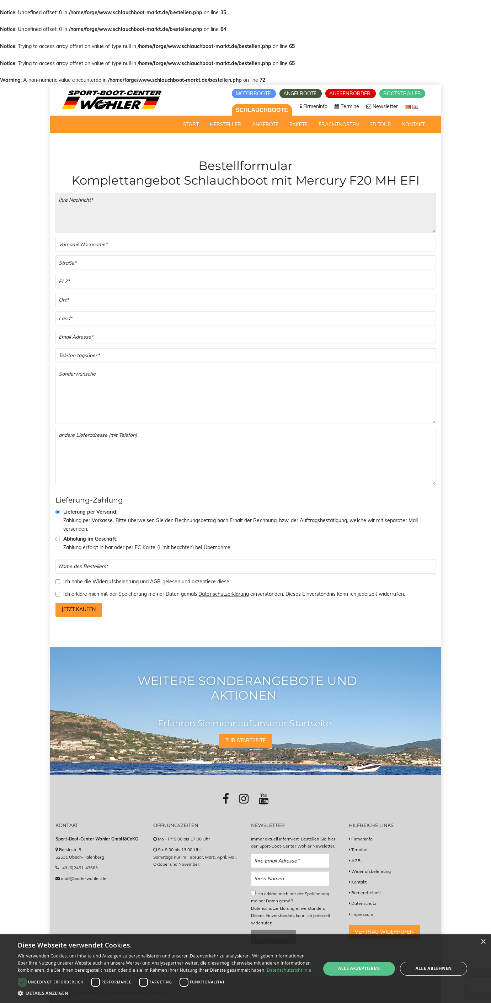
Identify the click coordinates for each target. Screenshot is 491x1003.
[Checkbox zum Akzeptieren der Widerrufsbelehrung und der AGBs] (57, 581)
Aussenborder (350, 93)
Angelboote (300, 93)
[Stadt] (245, 300)
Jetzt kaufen (79, 609)
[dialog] (245, 968)
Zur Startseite (245, 740)
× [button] (483, 942)
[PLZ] (245, 281)
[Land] (245, 318)
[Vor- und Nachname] (245, 244)
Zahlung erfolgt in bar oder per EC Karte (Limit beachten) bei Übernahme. (147, 543)
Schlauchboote (262, 110)
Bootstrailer (402, 93)
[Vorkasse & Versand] (57, 512)
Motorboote (254, 93)
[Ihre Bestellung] (245, 213)
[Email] (245, 337)
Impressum (362, 914)
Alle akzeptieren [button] (359, 968)
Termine (359, 849)
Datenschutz (364, 903)
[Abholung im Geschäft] (57, 539)
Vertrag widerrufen (384, 932)
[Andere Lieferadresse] (245, 456)
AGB (155, 581)
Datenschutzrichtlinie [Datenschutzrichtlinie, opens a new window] (289, 970)
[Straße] (245, 262)
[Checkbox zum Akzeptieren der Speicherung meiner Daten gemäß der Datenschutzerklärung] (57, 594)
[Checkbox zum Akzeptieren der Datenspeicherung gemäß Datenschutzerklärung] (253, 893)
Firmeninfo (362, 839)
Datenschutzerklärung (223, 594)
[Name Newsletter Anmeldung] (290, 878)
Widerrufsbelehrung (115, 581)
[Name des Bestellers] (245, 566)
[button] (164, 993)
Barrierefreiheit (366, 892)
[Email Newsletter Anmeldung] (290, 861)
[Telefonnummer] (245, 355)
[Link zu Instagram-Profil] (244, 798)
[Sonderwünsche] (245, 395)
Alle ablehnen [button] (433, 968)
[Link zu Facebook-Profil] (226, 798)
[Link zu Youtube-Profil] (263, 798)
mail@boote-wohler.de (83, 878)
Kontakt (359, 882)
